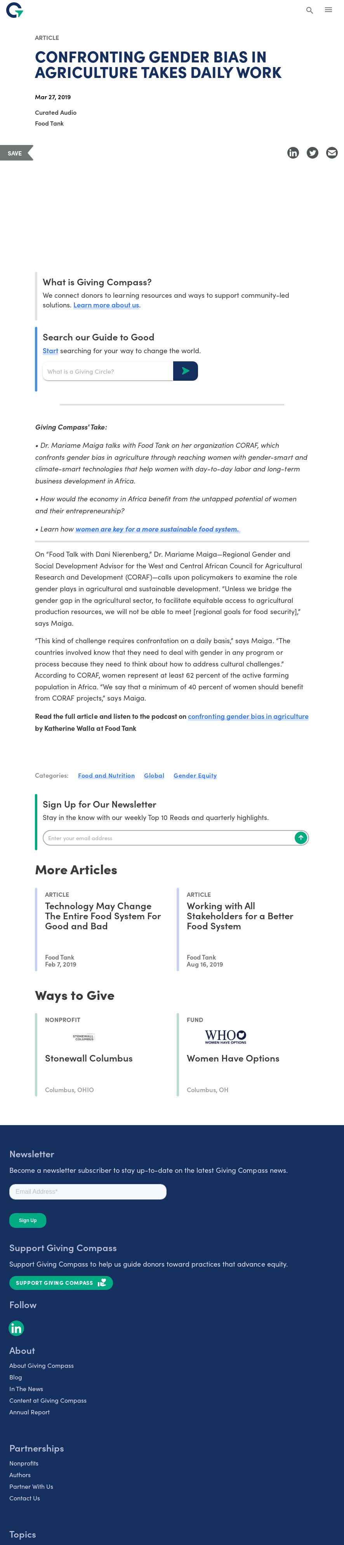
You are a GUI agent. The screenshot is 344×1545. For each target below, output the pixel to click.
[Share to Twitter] (312, 153)
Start (50, 350)
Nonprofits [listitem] (23, 1463)
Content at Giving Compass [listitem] (48, 1400)
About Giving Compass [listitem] (41, 1365)
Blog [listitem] (15, 1377)
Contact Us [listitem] (24, 1498)
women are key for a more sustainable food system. (157, 528)
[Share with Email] (332, 153)
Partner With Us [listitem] (31, 1486)
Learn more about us (106, 304)
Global (154, 775)
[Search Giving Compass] (310, 11)
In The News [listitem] (26, 1388)
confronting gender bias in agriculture (248, 716)
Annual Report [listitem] (29, 1412)
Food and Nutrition (106, 775)
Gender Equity (195, 775)
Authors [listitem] (20, 1475)
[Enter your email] (176, 838)
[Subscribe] (301, 838)
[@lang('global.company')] (14, 10)
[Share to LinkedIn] (293, 153)
